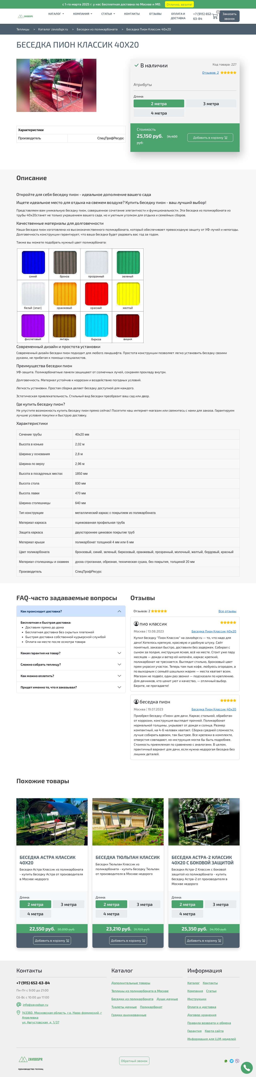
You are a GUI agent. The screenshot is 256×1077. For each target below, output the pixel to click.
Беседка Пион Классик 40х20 (214, 631)
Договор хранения (201, 1015)
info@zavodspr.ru (35, 1004)
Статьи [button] (107, 13)
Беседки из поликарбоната (132, 999)
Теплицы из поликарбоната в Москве (140, 991)
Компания (195, 991)
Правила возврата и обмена (209, 1023)
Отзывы (155, 13)
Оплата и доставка (178, 16)
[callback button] (247, 1068)
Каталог (55, 13)
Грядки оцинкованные (128, 1015)
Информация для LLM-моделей (211, 1039)
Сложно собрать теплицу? (41, 664)
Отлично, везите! (179, 4)
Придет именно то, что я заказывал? (49, 687)
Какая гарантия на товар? (40, 653)
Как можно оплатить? (37, 676)
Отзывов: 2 (210, 72)
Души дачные (167, 999)
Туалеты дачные (124, 1007)
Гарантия (194, 1031)
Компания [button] (81, 13)
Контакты (132, 13)
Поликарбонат (151, 1007)
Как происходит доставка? (41, 611)
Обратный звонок (134, 1061)
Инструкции (196, 999)
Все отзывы (227, 611)
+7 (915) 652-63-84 (202, 16)
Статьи (211, 991)
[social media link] (226, 1060)
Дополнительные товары (130, 983)
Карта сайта (214, 1031)
